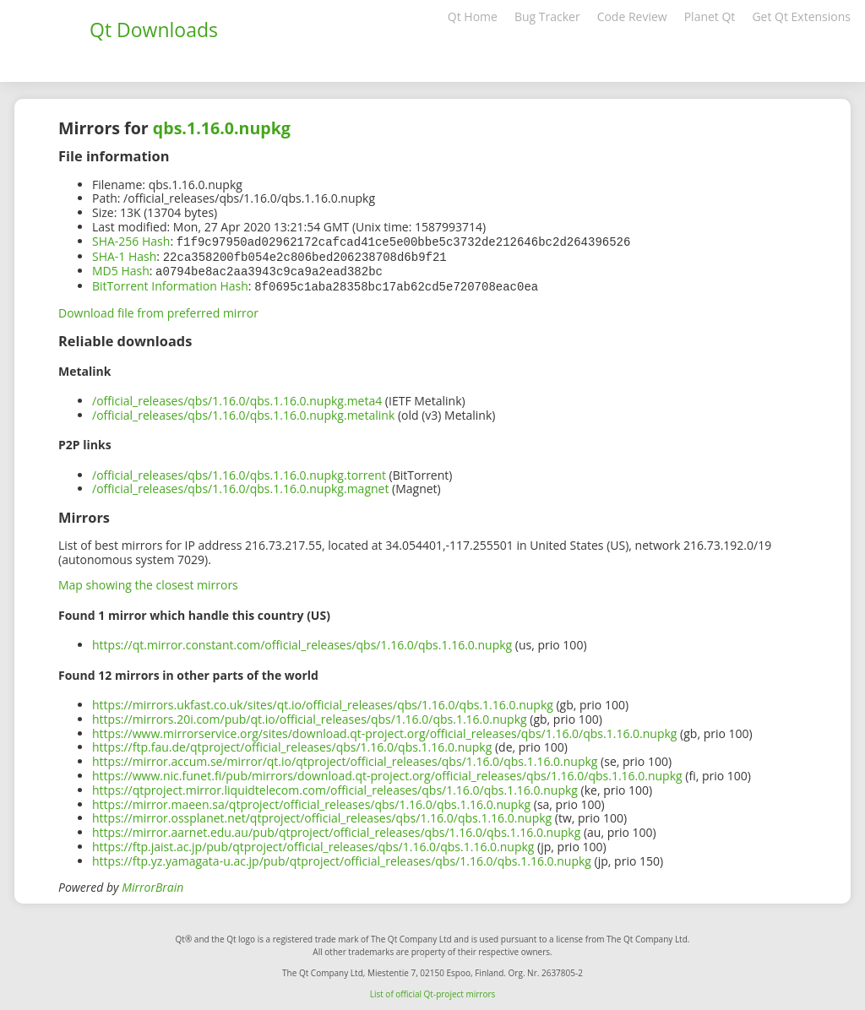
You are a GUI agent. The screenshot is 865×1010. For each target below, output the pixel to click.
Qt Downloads (154, 29)
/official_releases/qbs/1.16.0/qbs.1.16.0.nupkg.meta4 (237, 397)
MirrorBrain (152, 884)
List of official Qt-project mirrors (433, 990)
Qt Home (473, 16)
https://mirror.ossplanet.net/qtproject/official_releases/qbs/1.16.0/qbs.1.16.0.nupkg (322, 814)
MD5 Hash (121, 269)
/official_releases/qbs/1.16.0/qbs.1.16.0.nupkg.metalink (243, 412)
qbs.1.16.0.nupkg (222, 128)
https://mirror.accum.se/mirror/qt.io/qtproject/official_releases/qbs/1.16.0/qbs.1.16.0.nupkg (344, 758)
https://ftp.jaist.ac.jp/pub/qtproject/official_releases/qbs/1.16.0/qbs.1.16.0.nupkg (313, 843)
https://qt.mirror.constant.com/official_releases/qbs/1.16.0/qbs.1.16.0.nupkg (302, 641)
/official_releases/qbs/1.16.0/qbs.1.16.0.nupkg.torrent (239, 472)
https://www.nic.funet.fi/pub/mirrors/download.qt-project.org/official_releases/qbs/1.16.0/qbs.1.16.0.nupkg (387, 772)
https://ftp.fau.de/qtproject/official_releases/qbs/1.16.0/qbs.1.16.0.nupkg (292, 744)
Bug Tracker (547, 16)
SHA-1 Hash (124, 255)
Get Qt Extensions (801, 16)
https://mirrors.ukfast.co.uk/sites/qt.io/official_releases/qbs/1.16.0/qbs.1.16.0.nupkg (322, 701)
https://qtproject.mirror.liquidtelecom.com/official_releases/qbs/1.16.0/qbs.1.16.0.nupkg (335, 787)
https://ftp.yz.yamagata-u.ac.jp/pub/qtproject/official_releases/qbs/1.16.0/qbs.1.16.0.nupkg (341, 858)
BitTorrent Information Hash (170, 283)
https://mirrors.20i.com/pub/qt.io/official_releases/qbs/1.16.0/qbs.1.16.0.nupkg (309, 716)
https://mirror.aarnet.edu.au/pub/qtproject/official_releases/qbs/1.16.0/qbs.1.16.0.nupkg (336, 829)
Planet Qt (710, 16)
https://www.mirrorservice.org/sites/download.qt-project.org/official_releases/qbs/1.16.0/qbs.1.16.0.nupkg (384, 730)
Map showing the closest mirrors (148, 581)
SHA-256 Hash (131, 241)
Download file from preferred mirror (158, 309)
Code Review (632, 16)
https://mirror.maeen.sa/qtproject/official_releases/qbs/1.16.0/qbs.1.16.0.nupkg (311, 801)
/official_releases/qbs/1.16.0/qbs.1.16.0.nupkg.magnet (240, 485)
